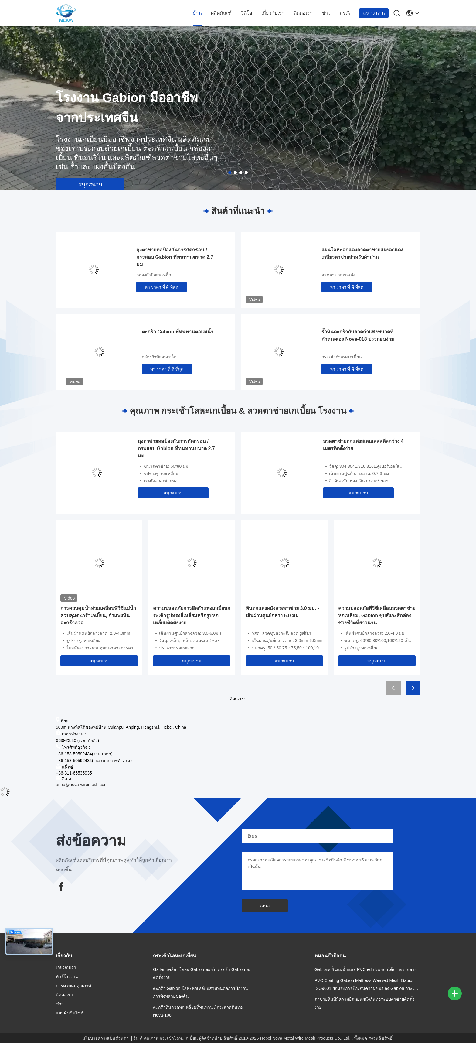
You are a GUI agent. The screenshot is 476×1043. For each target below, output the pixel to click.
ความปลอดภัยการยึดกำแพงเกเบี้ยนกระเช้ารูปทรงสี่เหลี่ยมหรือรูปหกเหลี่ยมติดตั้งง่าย (191, 615)
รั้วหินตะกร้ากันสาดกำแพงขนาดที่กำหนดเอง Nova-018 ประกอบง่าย (357, 335)
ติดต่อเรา (303, 12)
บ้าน (197, 12)
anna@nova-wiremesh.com (82, 784)
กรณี (345, 12)
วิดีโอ (246, 12)
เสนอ (265, 905)
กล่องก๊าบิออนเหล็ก (153, 274)
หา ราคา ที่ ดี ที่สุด (161, 287)
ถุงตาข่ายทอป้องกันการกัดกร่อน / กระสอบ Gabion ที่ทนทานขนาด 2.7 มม (174, 257)
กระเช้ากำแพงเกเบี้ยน (341, 356)
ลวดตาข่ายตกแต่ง (338, 274)
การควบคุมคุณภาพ (73, 985)
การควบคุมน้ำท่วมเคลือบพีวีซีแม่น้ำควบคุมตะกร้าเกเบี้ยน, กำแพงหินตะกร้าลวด (98, 615)
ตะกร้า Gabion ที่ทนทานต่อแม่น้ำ (177, 331)
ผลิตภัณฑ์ (221, 12)
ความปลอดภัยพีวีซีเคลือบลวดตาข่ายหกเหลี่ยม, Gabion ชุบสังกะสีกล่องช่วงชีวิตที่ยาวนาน (376, 615)
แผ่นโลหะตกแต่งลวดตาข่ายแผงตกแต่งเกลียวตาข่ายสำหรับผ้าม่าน (362, 253)
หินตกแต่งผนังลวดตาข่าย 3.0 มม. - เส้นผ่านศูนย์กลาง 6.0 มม (282, 612)
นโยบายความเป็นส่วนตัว (105, 1038)
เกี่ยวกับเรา (272, 12)
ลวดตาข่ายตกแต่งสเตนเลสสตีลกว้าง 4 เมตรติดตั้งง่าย (363, 445)
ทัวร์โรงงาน (67, 976)
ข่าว (326, 12)
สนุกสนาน (374, 12)
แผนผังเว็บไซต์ (69, 1013)
